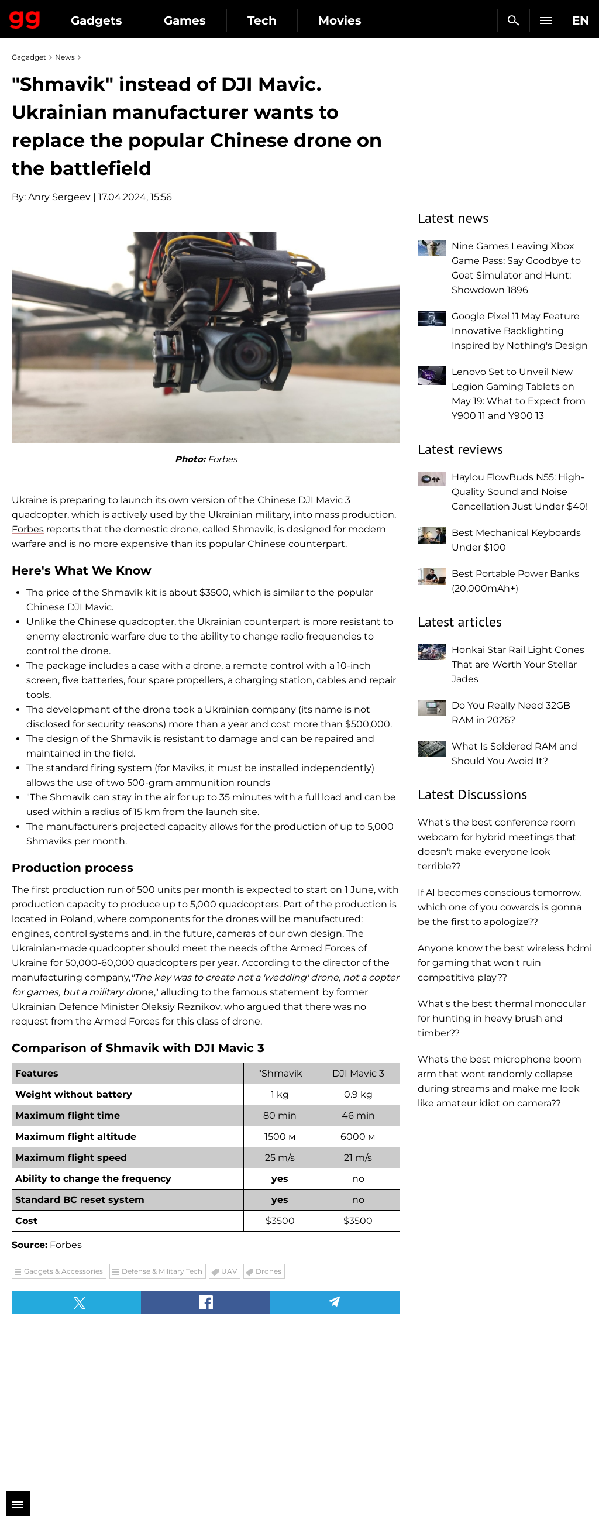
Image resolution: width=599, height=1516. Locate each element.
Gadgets (96, 20)
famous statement (276, 992)
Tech (262, 20)
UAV (229, 1271)
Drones (268, 1271)
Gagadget (25, 17)
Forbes (222, 459)
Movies (340, 20)
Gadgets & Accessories (63, 1271)
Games (185, 20)
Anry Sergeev (59, 196)
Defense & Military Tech (162, 1271)
